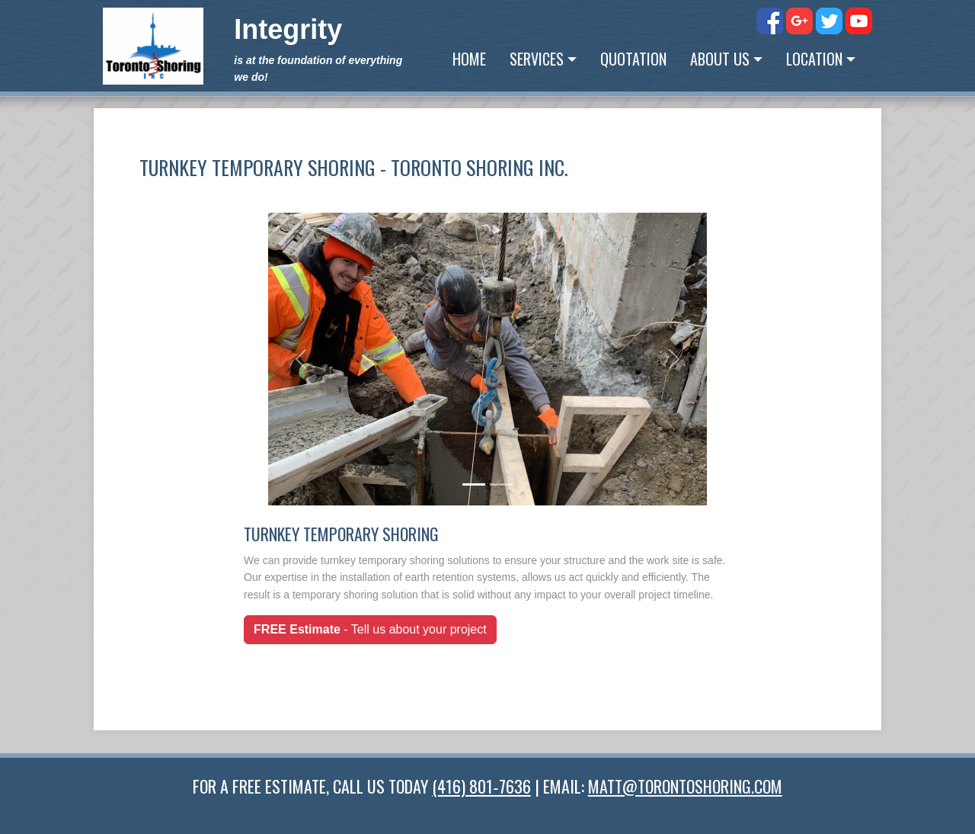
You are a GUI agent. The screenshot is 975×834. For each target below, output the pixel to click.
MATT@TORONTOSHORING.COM (685, 786)
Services (537, 58)
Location (814, 58)
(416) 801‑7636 (481, 786)
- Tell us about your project (370, 629)
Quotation (633, 58)
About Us (720, 58)
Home (469, 58)
